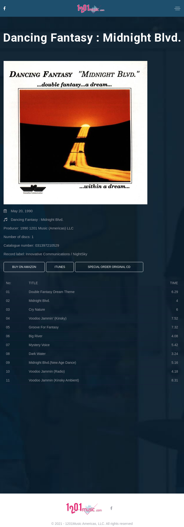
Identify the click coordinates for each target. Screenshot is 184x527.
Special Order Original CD (109, 267)
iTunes (60, 267)
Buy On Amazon (24, 267)
